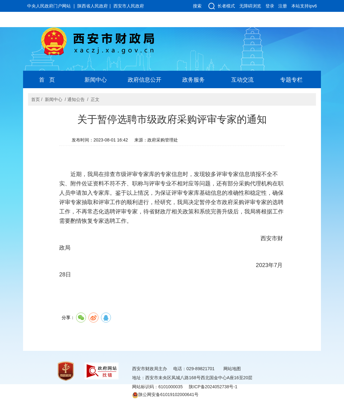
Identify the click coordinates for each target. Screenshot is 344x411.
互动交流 (242, 80)
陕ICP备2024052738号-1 (213, 386)
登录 (269, 5)
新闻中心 (95, 80)
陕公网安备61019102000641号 (165, 394)
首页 (35, 99)
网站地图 (232, 368)
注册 (282, 5)
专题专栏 (291, 80)
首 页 (47, 80)
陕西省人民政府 (92, 5)
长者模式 (226, 5)
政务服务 (193, 80)
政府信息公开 (144, 80)
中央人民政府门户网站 (49, 5)
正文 (95, 99)
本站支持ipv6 (304, 5)
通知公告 (76, 99)
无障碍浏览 (250, 5)
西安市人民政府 (128, 5)
